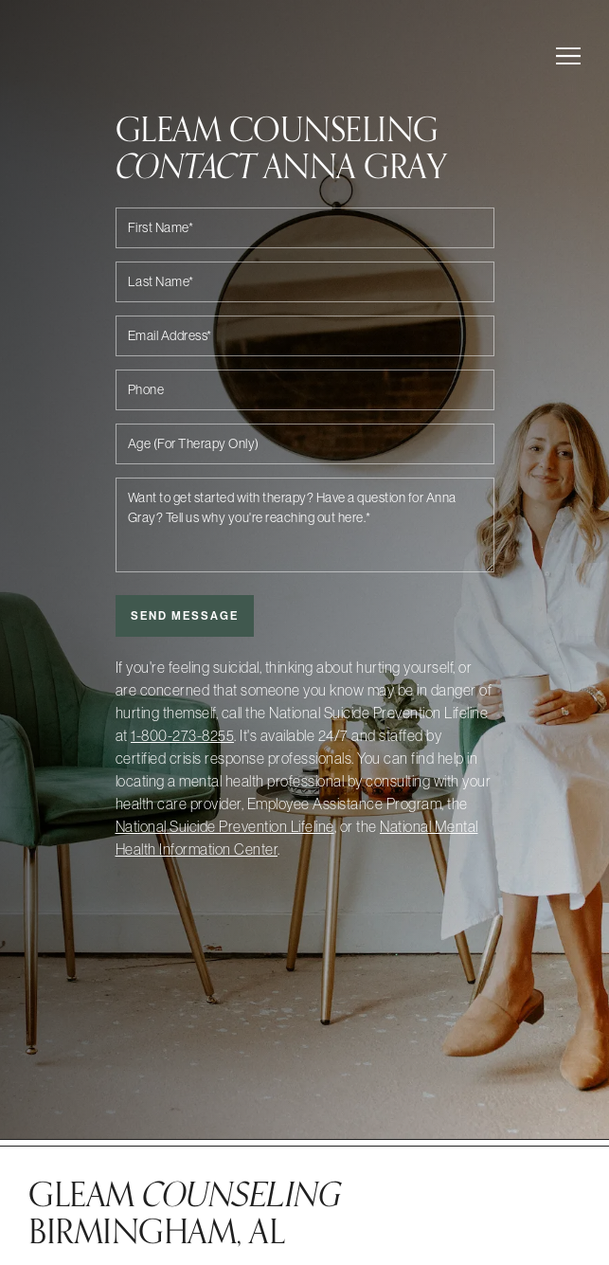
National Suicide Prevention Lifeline (225, 826)
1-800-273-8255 (182, 735)
